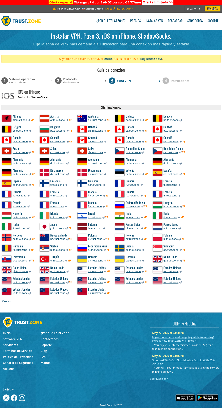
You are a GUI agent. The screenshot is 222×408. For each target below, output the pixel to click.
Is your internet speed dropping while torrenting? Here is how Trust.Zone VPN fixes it (183, 338)
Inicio (7, 333)
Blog (44, 351)
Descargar (175, 21)
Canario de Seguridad (18, 363)
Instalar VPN (154, 21)
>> (158, 2)
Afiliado (8, 369)
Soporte (213, 21)
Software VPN (12, 339)
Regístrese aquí (151, 59)
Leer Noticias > (159, 378)
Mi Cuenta (212, 8)
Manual (46, 363)
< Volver (6, 301)
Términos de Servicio (17, 351)
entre (108, 59)
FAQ (44, 357)
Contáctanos (50, 339)
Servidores (195, 21)
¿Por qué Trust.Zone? (111, 21)
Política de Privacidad (18, 357)
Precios (135, 21)
